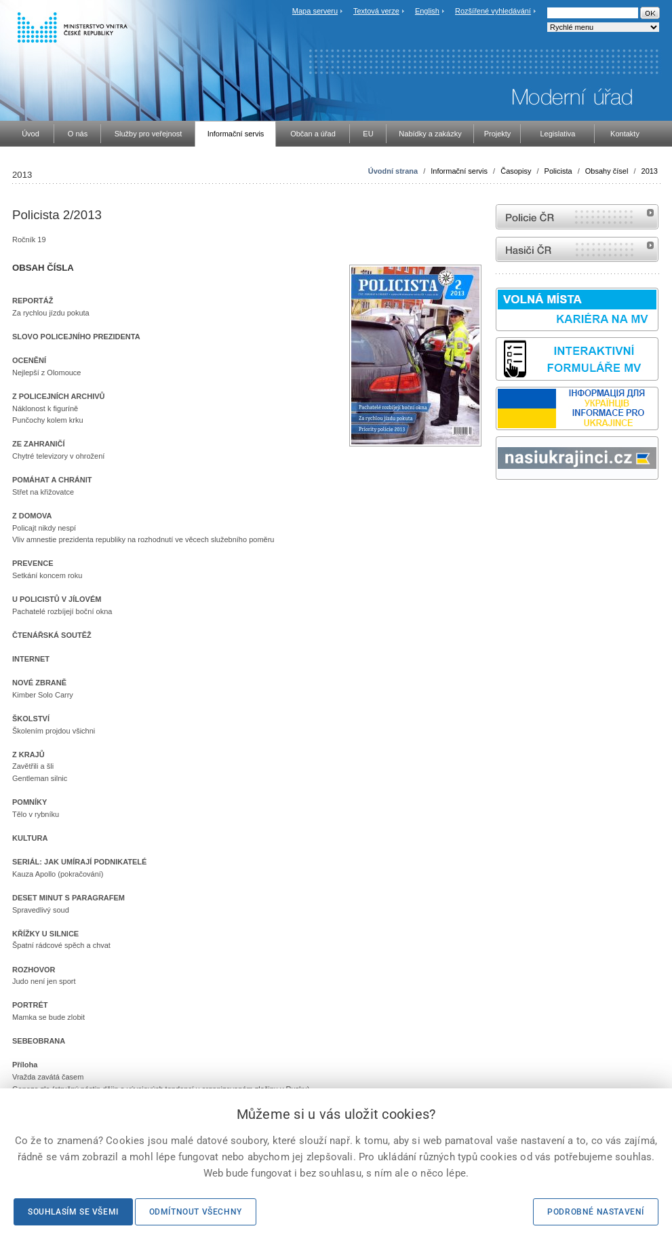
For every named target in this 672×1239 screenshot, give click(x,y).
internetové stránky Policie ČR (577, 216)
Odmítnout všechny (195, 1212)
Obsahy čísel (607, 171)
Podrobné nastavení (595, 1212)
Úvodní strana (393, 171)
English (427, 11)
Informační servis (459, 171)
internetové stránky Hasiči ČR (577, 249)
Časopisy (515, 171)
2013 (649, 171)
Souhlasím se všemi (73, 1212)
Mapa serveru (315, 11)
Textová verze (376, 11)
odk (502, 505)
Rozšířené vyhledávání (493, 11)
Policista (558, 171)
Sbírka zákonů (498, 505)
